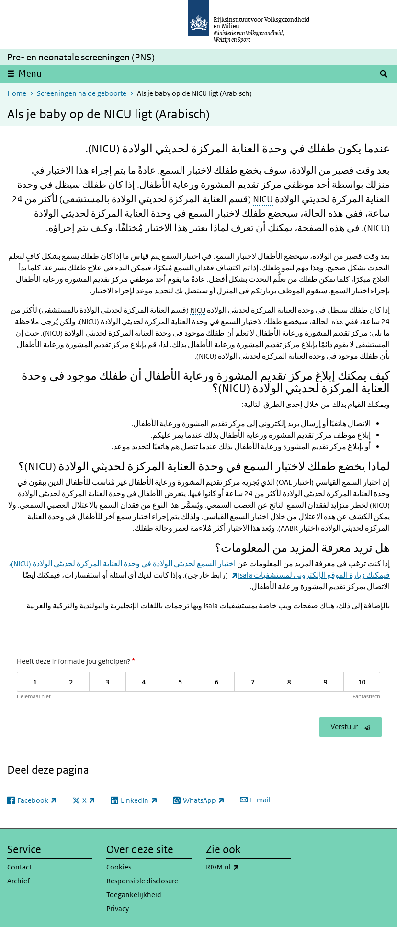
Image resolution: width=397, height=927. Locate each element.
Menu (30, 73)
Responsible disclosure (142, 880)
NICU (263, 199)
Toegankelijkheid (133, 894)
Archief (18, 880)
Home (16, 93)
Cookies (118, 866)
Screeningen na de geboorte (81, 93)
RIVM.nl (244, 867)
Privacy (117, 908)
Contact (19, 866)
